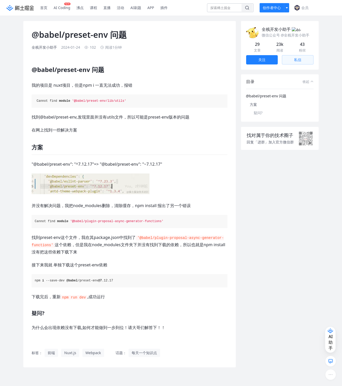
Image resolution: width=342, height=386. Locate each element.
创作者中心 (272, 7)
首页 (43, 7)
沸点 (80, 7)
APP (150, 7)
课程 (93, 7)
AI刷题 (135, 7)
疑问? (258, 106)
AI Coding (62, 6)
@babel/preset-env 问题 (266, 89)
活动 (120, 7)
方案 (253, 98)
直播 (107, 7)
